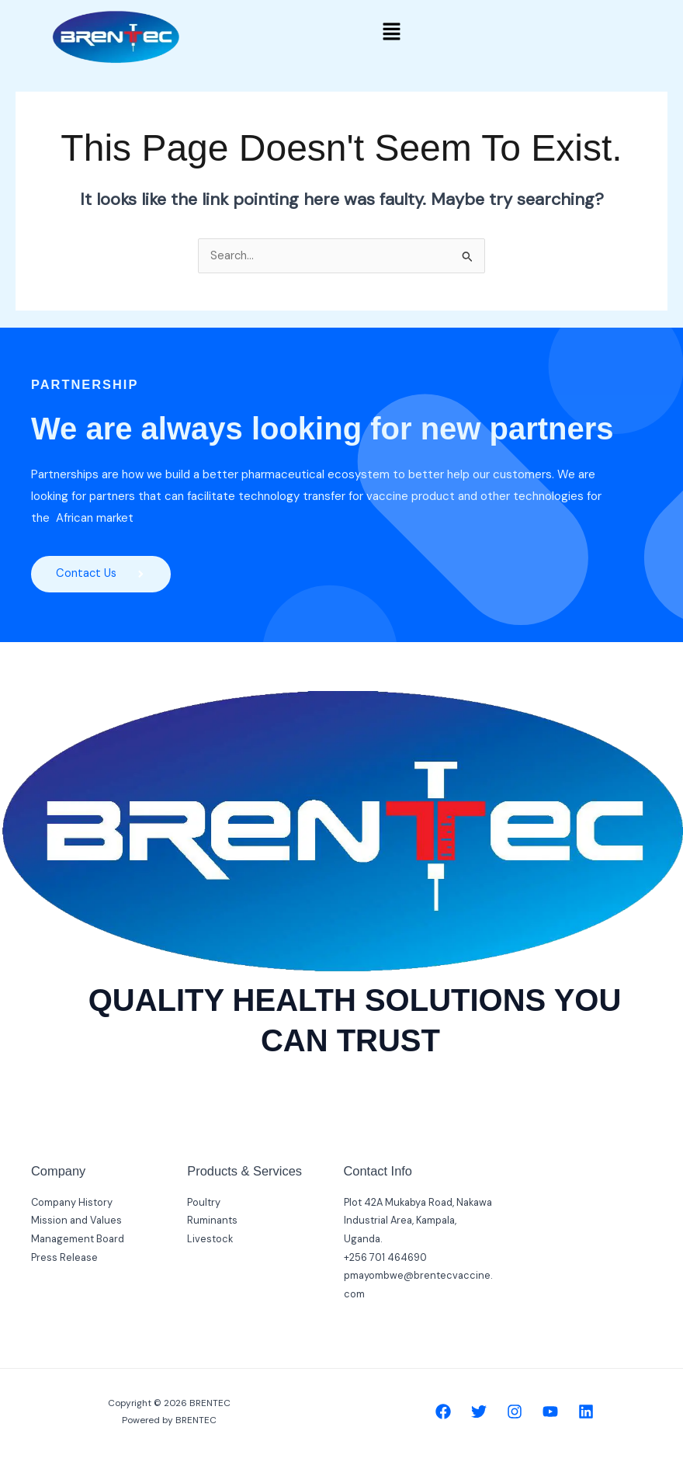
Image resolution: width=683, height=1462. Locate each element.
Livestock (210, 1238)
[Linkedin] (586, 1412)
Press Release (64, 1257)
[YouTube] (550, 1412)
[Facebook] (443, 1412)
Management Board (77, 1238)
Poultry (203, 1202)
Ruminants (212, 1221)
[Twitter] (479, 1412)
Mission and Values (76, 1221)
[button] (391, 33)
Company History (72, 1202)
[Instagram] (514, 1412)
